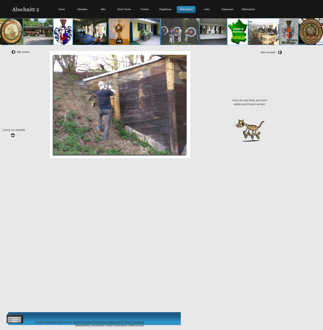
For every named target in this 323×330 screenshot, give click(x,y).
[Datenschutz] (136, 325)
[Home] (39, 322)
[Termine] (87, 322)
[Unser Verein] (73, 322)
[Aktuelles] (50, 322)
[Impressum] (120, 325)
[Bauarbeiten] (82, 325)
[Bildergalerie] (116, 322)
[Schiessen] (97, 325)
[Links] (108, 325)
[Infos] (60, 322)
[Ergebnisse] (100, 322)
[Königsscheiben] (134, 322)
